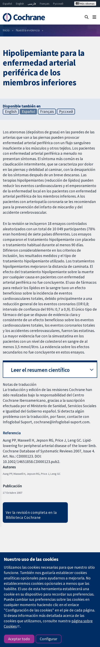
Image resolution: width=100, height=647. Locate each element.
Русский (58, 3)
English (20, 3)
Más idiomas (85, 3)
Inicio (6, 30)
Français (44, 3)
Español (7, 3)
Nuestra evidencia (28, 30)
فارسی (32, 3)
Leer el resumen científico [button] (40, 370)
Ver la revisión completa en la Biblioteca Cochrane (31, 515)
